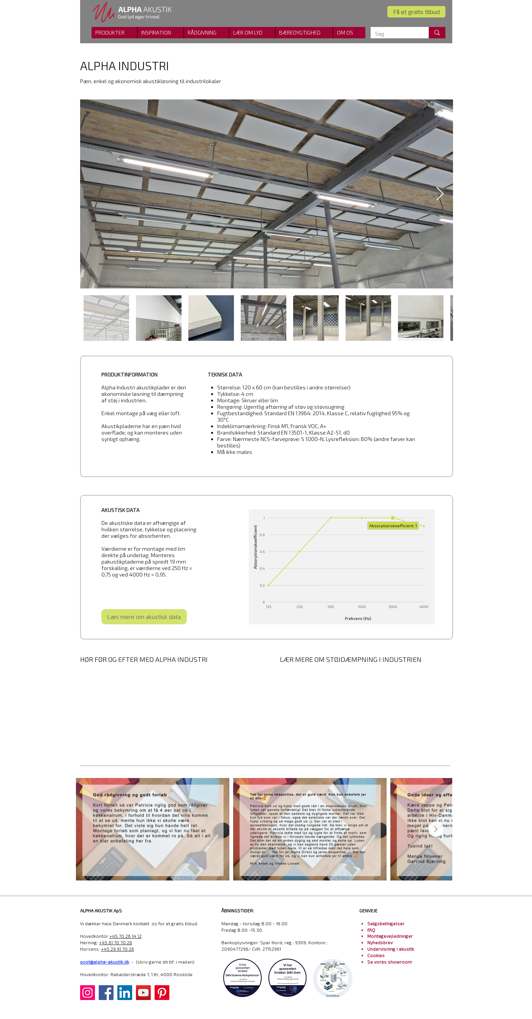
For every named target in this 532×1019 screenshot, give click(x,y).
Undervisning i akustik (390, 948)
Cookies (376, 955)
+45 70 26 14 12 (125, 936)
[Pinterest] (162, 992)
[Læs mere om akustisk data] (144, 616)
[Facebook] (106, 992)
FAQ (371, 929)
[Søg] (394, 34)
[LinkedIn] (124, 992)
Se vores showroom (389, 961)
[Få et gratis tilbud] (416, 11)
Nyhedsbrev (380, 942)
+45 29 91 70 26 (117, 948)
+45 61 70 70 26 (115, 942)
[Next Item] (440, 194)
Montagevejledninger (390, 936)
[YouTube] (143, 992)
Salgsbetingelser (385, 923)
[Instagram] (87, 992)
